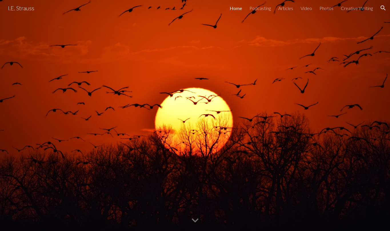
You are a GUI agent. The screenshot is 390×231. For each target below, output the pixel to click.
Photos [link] (326, 8)
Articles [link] (285, 8)
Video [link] (306, 8)
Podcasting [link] (260, 8)
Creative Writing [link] (357, 8)
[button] (383, 8)
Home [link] (236, 8)
